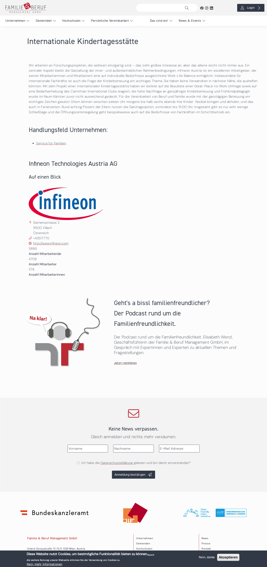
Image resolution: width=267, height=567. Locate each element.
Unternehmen (15, 20)
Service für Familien (51, 143)
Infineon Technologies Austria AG (73, 164)
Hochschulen (71, 20)
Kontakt (206, 549)
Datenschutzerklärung (117, 463)
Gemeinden (44, 20)
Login (251, 7)
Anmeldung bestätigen (130, 474)
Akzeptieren (228, 558)
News (205, 538)
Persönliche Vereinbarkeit (110, 20)
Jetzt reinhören (125, 363)
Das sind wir (159, 20)
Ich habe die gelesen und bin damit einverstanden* (136, 463)
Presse (206, 543)
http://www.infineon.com (50, 243)
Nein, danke (207, 558)
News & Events (190, 20)
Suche (188, 8)
